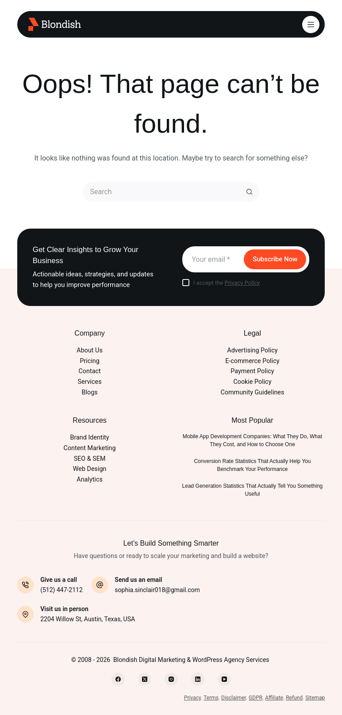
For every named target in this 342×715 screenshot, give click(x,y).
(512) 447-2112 (61, 589)
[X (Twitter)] (144, 679)
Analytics (89, 479)
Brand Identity (89, 437)
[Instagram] (171, 679)
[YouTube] (224, 679)
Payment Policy (252, 371)
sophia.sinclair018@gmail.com (157, 589)
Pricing (89, 361)
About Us (89, 350)
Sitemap (315, 698)
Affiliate (274, 698)
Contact (90, 371)
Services (90, 382)
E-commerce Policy (252, 361)
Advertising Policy (252, 350)
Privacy (192, 698)
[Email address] (212, 259)
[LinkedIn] (197, 679)
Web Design (90, 469)
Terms (211, 698)
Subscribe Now (275, 259)
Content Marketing (90, 448)
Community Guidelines (252, 392)
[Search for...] (161, 192)
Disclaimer (233, 698)
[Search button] (250, 192)
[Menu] (310, 24)
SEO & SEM (90, 459)
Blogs (90, 392)
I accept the (226, 282)
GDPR (255, 698)
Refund (294, 698)
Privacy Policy (242, 282)
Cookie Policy (252, 382)
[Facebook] (118, 679)
